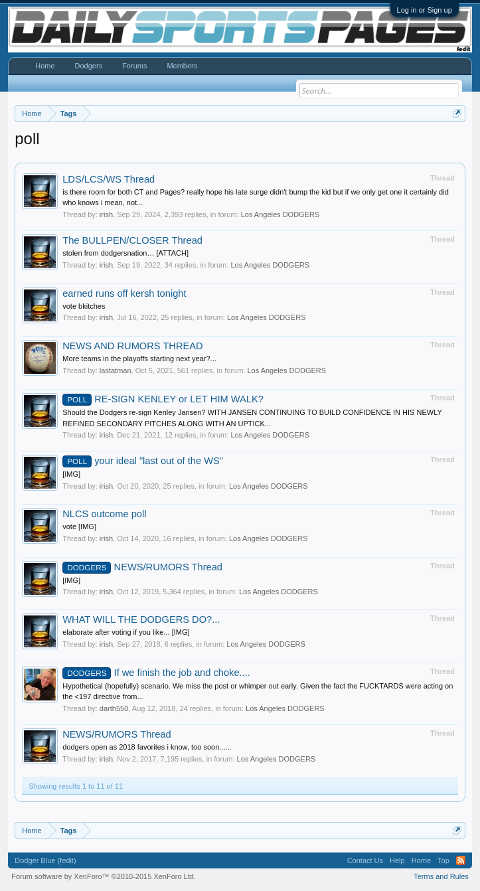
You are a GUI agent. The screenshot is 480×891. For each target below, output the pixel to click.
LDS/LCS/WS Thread (108, 179)
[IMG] (71, 474)
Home (44, 66)
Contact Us (365, 860)
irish (106, 214)
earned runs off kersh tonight (124, 293)
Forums (134, 66)
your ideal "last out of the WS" (142, 460)
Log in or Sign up (424, 10)
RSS (460, 860)
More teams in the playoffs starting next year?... (139, 359)
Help (397, 860)
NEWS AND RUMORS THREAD (132, 346)
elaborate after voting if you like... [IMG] (125, 632)
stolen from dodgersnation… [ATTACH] (125, 253)
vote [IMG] (79, 526)
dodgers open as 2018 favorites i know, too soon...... (146, 747)
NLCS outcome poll (104, 514)
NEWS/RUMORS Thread (142, 567)
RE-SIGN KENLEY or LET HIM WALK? (163, 399)
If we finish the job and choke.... (156, 672)
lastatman (115, 370)
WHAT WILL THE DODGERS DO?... (141, 619)
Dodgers (89, 66)
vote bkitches (83, 306)
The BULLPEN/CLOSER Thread (132, 240)
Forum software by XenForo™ (103, 876)
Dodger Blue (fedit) (45, 860)
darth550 (114, 708)
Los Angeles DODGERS (280, 214)
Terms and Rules (441, 876)
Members (182, 66)
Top (443, 860)
